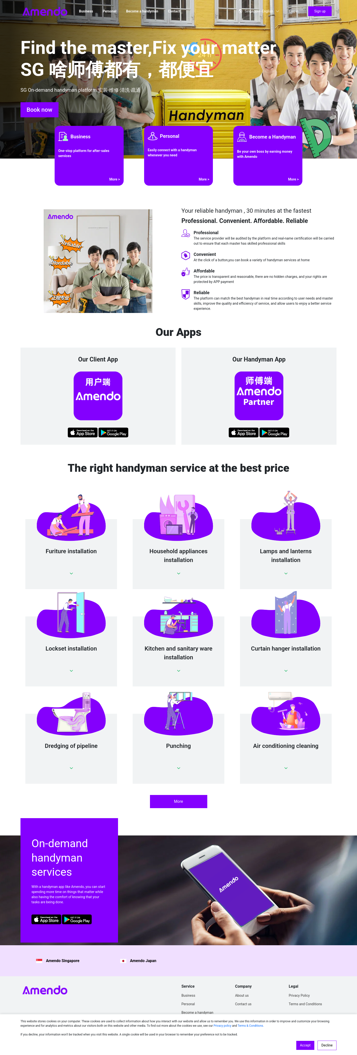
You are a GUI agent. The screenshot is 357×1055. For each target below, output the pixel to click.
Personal (109, 11)
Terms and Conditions (305, 1004)
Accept (305, 1045)
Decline (327, 1045)
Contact (174, 11)
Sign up (320, 11)
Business (86, 11)
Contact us (243, 1004)
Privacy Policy (299, 995)
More (178, 801)
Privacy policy (222, 1025)
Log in (293, 11)
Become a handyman (142, 11)
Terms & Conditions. (251, 1025)
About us (242, 995)
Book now (39, 109)
